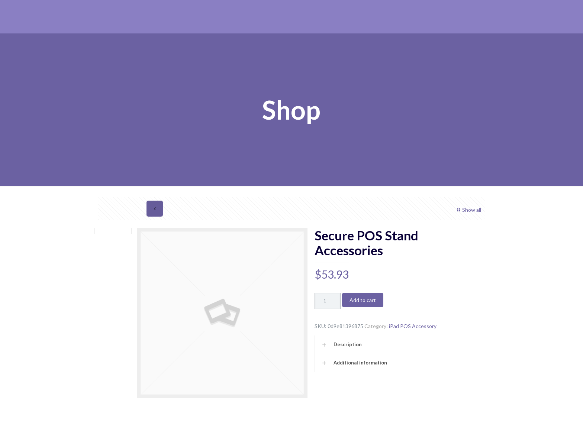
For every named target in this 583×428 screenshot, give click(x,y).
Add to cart (363, 300)
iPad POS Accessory (413, 326)
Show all (468, 210)
